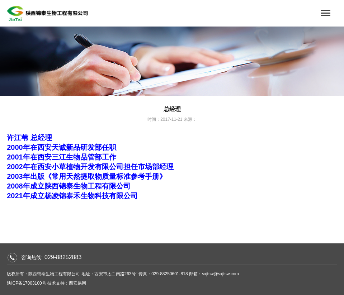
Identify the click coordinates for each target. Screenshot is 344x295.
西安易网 (77, 283)
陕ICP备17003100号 (26, 283)
